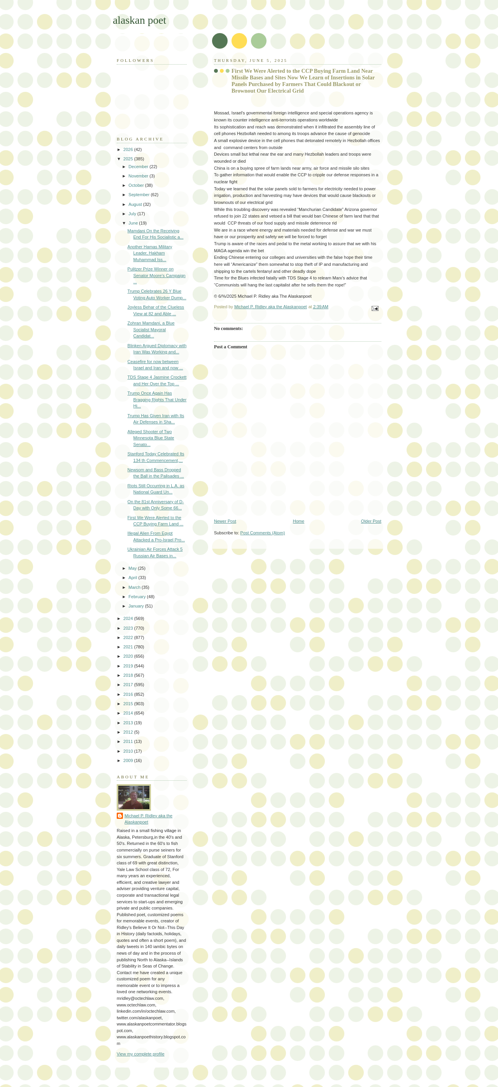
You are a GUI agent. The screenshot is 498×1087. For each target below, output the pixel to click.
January (136, 606)
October (136, 185)
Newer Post (225, 521)
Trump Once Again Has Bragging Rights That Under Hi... (157, 399)
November (138, 176)
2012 (128, 732)
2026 (128, 149)
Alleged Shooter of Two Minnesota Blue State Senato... (151, 438)
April (133, 577)
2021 (128, 646)
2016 (128, 694)
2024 (128, 618)
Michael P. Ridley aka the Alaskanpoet (148, 819)
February (137, 596)
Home (298, 521)
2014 (128, 713)
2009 (128, 760)
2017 (128, 684)
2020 (128, 656)
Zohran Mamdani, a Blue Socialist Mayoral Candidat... (151, 329)
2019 (128, 666)
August (135, 204)
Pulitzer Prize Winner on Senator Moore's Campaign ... (157, 275)
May (133, 568)
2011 (128, 741)
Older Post (371, 521)
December (138, 166)
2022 (128, 637)
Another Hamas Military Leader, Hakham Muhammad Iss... (150, 253)
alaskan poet (139, 20)
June (133, 223)
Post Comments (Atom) (262, 532)
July (132, 213)
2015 (128, 703)
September (139, 194)
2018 (128, 675)
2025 (128, 158)
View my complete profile (141, 1054)
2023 (128, 628)
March (135, 587)
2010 (128, 751)
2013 (128, 722)
